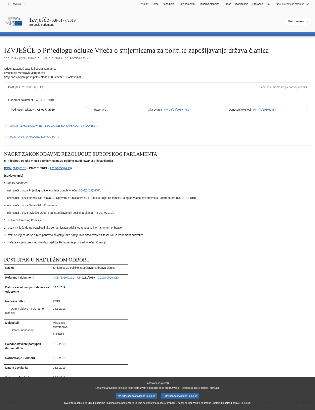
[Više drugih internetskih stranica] (291, 4)
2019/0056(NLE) (32, 87)
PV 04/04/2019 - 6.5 (176, 109)
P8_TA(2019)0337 (264, 109)
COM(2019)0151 (15, 168)
